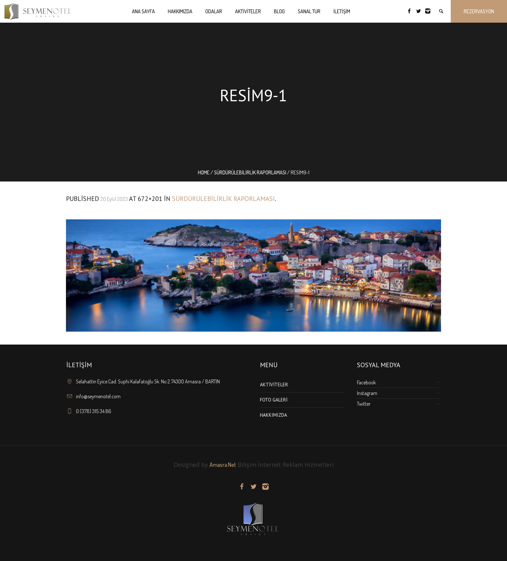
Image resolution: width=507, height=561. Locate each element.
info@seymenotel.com (98, 396)
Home (204, 172)
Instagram (367, 393)
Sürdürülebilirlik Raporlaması (250, 172)
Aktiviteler (274, 384)
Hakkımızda (273, 415)
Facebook (366, 382)
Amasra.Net (223, 464)
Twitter (364, 404)
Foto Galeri (273, 400)
